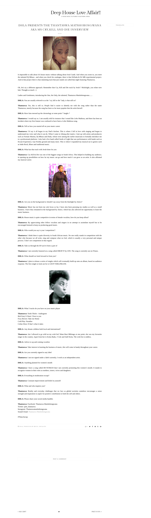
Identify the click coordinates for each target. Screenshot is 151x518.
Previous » (97, 512)
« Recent (22, 512)
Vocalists (42, 426)
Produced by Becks (31, 426)
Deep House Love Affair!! (76, 13)
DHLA (21, 426)
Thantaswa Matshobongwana (39, 412)
